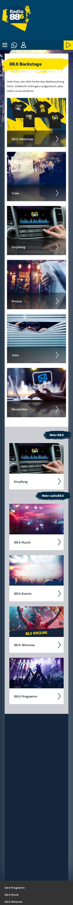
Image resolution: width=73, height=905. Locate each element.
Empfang (35, 247)
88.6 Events (37, 593)
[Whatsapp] (14, 45)
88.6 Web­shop (35, 139)
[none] (4, 45)
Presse (35, 301)
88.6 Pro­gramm (37, 696)
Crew (35, 193)
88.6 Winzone (37, 645)
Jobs (35, 355)
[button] (23, 45)
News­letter (35, 409)
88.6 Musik (37, 542)
